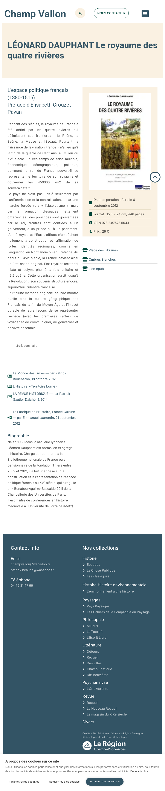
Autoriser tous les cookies (104, 781)
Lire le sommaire (26, 345)
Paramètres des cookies (24, 781)
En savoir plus (139, 771)
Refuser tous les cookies (64, 781)
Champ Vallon (35, 14)
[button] (145, 13)
